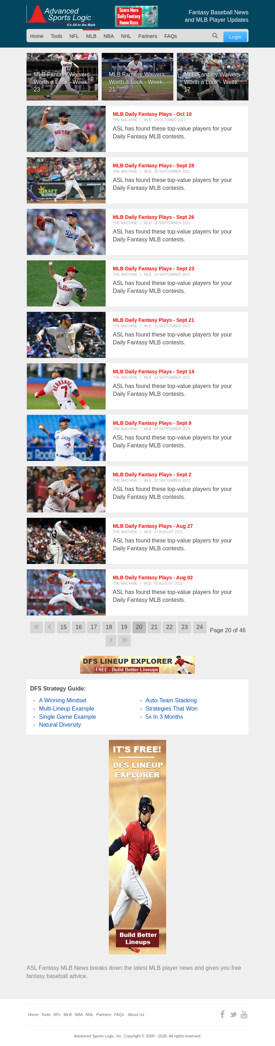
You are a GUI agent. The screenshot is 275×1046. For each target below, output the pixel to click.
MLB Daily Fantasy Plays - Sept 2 (152, 474)
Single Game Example (67, 717)
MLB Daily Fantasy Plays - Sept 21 (153, 320)
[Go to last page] (124, 641)
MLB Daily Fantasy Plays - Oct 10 (152, 114)
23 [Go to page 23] (185, 627)
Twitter (233, 1014)
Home (36, 36)
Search (215, 35)
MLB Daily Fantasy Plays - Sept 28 (153, 165)
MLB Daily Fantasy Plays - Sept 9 (152, 423)
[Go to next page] (111, 641)
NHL (126, 36)
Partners (147, 36)
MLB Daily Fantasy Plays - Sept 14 (153, 371)
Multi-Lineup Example (66, 709)
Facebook (222, 1014)
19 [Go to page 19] (124, 627)
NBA (108, 36)
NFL (74, 36)
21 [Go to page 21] (154, 627)
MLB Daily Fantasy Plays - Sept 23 (153, 268)
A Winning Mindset (63, 700)
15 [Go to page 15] (64, 627)
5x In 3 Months (164, 717)
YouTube (244, 1014)
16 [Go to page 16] (79, 627)
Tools (56, 36)
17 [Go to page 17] (94, 627)
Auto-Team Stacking (171, 700)
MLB (91, 36)
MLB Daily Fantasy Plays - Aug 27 (153, 526)
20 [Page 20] (139, 627)
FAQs (170, 36)
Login (235, 37)
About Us (136, 1014)
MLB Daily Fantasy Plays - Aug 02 (153, 577)
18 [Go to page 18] (109, 627)
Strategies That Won (172, 709)
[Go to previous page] (49, 627)
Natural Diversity (60, 725)
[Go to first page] (36, 627)
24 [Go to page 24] (200, 627)
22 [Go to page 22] (169, 627)
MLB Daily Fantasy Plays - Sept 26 (153, 217)
